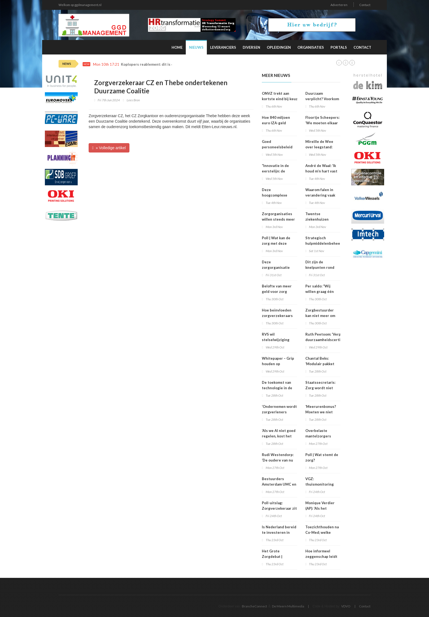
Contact (364, 5)
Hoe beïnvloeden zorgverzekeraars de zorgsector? (277, 315)
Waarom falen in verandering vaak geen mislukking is (321, 195)
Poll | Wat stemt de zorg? (321, 457)
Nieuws (196, 47)
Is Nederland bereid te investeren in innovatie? (279, 532)
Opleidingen (279, 47)
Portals (339, 47)
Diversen (251, 47)
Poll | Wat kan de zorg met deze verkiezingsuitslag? (279, 243)
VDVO (345, 606)
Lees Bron (133, 100)
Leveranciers (223, 47)
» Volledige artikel (109, 148)
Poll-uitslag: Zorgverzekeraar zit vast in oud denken (279, 508)
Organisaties (310, 47)
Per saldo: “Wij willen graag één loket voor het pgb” (321, 291)
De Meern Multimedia (288, 606)
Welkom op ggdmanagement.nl (80, 5)
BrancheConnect (254, 606)
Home (177, 47)
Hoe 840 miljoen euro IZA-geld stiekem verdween (278, 123)
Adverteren (339, 5)
